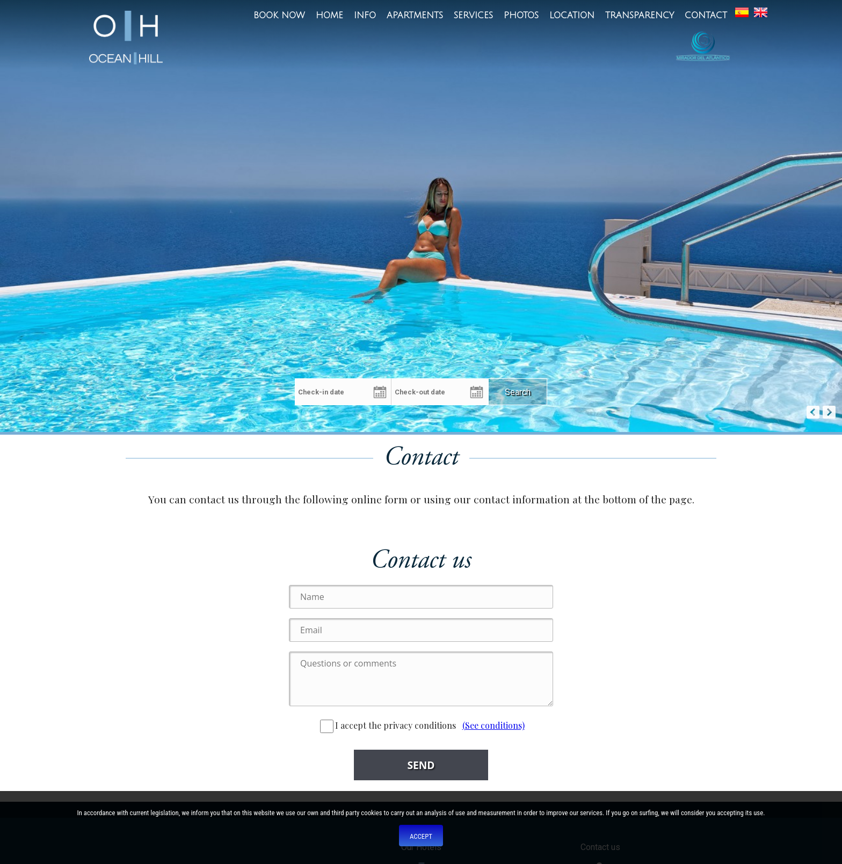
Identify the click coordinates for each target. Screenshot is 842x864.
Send (420, 765)
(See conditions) (493, 725)
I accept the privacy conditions (388, 725)
